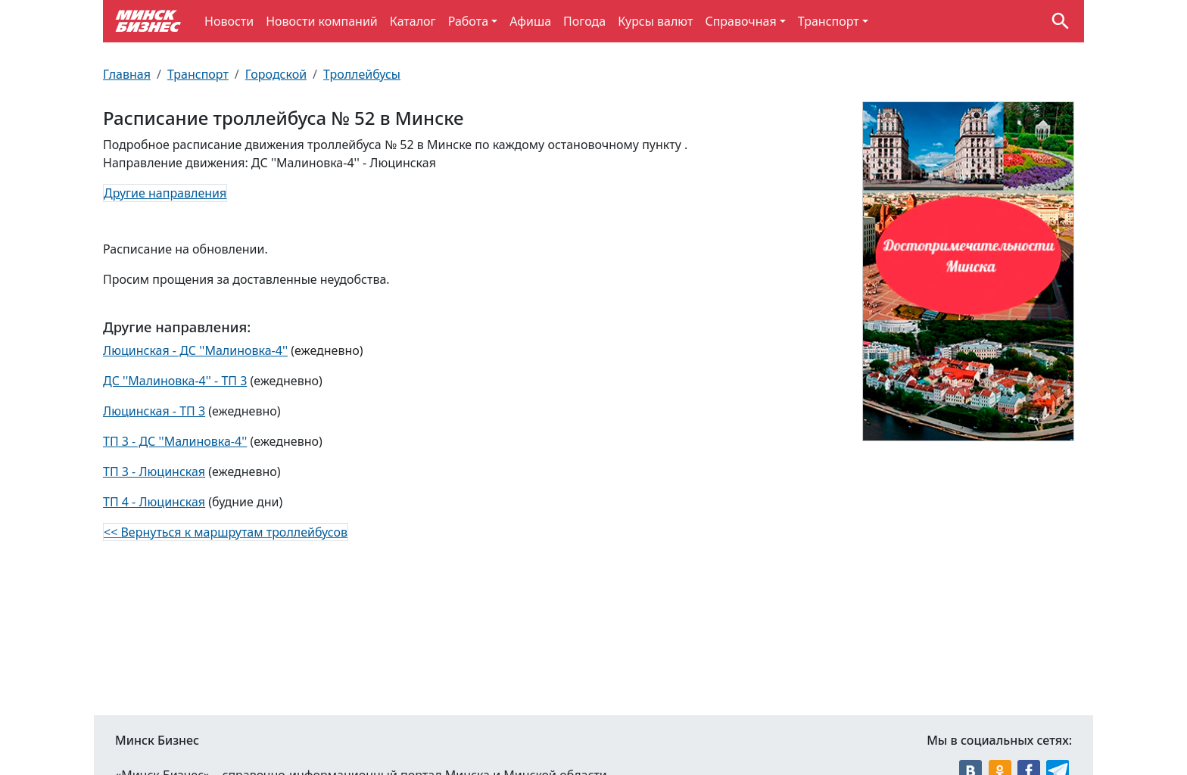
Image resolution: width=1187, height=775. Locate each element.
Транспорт (828, 21)
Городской (276, 74)
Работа (468, 21)
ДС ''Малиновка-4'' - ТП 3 (175, 380)
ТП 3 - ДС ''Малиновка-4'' (175, 441)
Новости (229, 21)
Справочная (740, 21)
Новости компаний (322, 21)
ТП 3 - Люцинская (154, 471)
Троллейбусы (361, 74)
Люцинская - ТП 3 (154, 411)
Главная (127, 74)
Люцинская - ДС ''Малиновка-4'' (195, 350)
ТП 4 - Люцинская (154, 501)
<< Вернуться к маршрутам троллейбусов (225, 532)
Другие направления (165, 193)
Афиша (530, 21)
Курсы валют (655, 21)
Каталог (413, 21)
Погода (584, 21)
